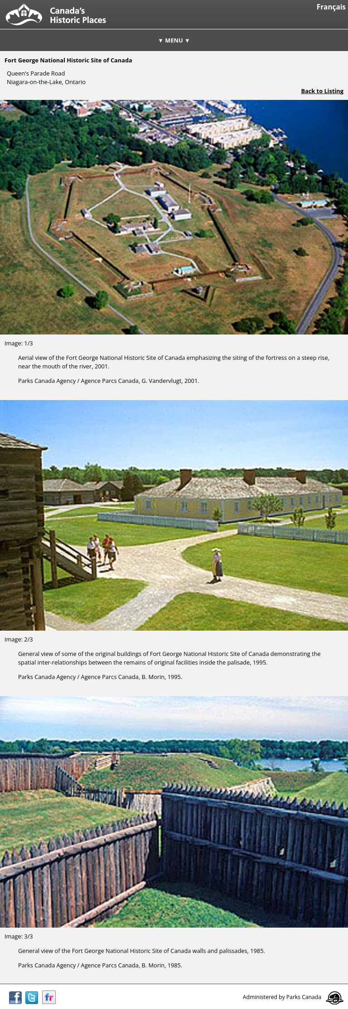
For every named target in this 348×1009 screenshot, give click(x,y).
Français (331, 7)
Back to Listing (322, 91)
